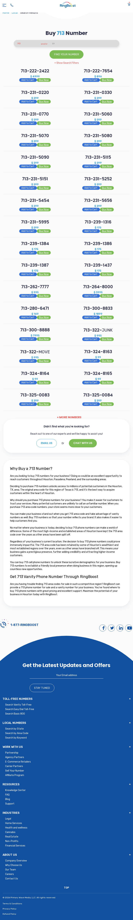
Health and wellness (16, 827)
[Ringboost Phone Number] (11, 5)
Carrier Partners (14, 766)
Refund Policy (9, 914)
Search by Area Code (16, 733)
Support (9, 803)
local (15, 12)
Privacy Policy (9, 909)
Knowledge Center (15, 790)
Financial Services (15, 845)
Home (6, 12)
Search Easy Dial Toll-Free (19, 709)
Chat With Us (82, 443)
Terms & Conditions (12, 903)
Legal (8, 818)
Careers (9, 874)
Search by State (14, 728)
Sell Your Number (14, 770)
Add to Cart (28, 80)
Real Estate (11, 836)
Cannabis (10, 832)
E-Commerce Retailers (18, 761)
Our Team (10, 869)
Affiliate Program (14, 775)
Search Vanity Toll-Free (18, 704)
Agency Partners (14, 757)
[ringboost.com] (68, 5)
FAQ (7, 794)
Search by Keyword (16, 737)
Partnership (11, 752)
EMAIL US (46, 443)
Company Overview (16, 860)
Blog (7, 799)
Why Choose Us (13, 865)
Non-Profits (11, 841)
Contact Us (11, 878)
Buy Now (44, 80)
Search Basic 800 (15, 713)
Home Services (13, 823)
